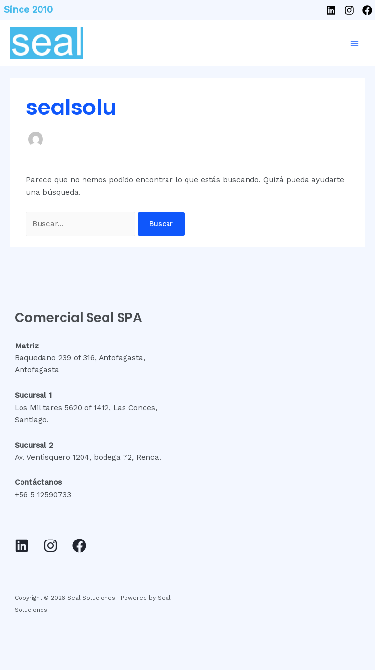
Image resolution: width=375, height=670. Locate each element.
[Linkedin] (331, 10)
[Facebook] (367, 10)
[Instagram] (349, 10)
